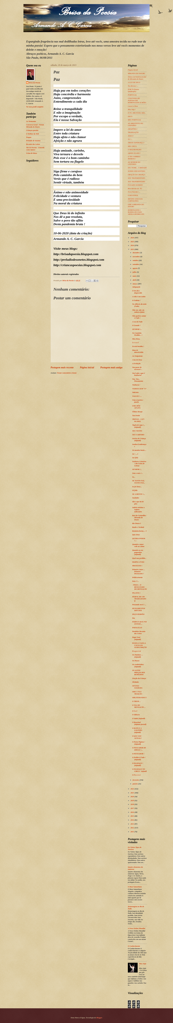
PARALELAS (137, 628)
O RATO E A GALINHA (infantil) (137, 730)
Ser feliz (135, 458)
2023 (132, 249)
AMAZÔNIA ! (132, 129)
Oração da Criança (139, 678)
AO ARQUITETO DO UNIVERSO (135, 124)
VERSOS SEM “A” (139, 389)
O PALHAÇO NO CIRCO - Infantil (139, 770)
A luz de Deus (137, 360)
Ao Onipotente (137, 356)
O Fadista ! (136, 300)
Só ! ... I (135, 454)
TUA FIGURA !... (134, 192)
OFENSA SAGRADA (137, 687)
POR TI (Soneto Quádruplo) (133, 90)
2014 (132, 820)
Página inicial (87, 367)
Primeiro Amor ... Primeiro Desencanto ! (138, 572)
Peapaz (28, 137)
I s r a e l (135, 343)
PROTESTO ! (137, 566)
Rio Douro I (136, 523)
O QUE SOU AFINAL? (137, 737)
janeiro (135, 784)
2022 (132, 789)
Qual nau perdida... (139, 558)
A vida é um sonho (138, 297)
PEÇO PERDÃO (138, 614)
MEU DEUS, (132, 146)
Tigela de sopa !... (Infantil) (138, 426)
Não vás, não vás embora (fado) (138, 311)
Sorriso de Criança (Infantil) (139, 439)
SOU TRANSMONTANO (136, 178)
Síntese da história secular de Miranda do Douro (137, 78)
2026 (132, 238)
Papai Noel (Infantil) (136, 638)
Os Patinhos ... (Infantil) (137, 656)
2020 (132, 797)
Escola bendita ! (138, 346)
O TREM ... (136, 701)
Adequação (136, 287)
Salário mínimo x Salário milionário (138, 510)
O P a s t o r (136, 775)
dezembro (136, 253)
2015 (132, 816)
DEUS (130, 116)
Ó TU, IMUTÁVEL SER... (137, 113)
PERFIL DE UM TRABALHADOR (139, 599)
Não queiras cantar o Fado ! (139, 317)
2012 (132, 828)
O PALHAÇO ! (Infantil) (137, 764)
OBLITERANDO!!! (139, 698)
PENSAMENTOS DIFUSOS (138, 609)
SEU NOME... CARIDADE (137, 168)
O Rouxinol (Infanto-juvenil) (139, 723)
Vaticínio (135, 392)
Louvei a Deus (133, 106)
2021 (132, 793)
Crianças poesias (32, 130)
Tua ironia (136, 415)
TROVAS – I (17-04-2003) (138, 420)
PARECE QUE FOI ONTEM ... (139, 623)
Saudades (135, 498)
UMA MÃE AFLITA (136, 407)
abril (134, 280)
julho (135, 272)
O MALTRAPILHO (134, 150)
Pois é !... (135, 581)
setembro (136, 264)
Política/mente (137, 577)
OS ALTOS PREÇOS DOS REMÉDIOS (138, 672)
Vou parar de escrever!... (137, 368)
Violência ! (136, 385)
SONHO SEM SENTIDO (136, 171)
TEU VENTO (137, 431)
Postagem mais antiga (111, 367)
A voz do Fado (137, 322)
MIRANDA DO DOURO (136, 73)
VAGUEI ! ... (137, 396)
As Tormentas (31, 121)
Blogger (99, 1018)
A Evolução (136, 363)
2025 (132, 242)
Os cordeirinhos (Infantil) (138, 665)
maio (135, 276)
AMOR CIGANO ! (134, 153)
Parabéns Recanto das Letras (138, 632)
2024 (132, 245)
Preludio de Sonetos (33, 141)
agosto (135, 268)
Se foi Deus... (137, 487)
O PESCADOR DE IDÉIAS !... (139, 749)
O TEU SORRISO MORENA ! (134, 158)
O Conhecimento (134, 946)
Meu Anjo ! (132, 109)
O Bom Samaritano (135, 887)
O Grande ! (136, 325)
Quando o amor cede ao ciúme (138, 545)
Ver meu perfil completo (34, 107)
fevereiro (136, 780)
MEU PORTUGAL (134, 120)
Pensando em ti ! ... (139, 605)
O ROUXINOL (133, 195)
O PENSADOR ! (138, 754)
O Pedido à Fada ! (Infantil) (138, 758)
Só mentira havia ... (139, 450)
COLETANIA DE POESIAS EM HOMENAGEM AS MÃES (137, 100)
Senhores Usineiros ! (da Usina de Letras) (139, 464)
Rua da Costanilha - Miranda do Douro (139, 518)
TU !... (130, 139)
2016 (132, 812)
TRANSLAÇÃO (133, 132)
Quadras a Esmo (138, 562)
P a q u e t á (136, 651)
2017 (132, 808)
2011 (132, 832)
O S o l (134, 711)
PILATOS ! (136, 593)
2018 (132, 804)
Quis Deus (136, 535)
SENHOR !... (137, 329)
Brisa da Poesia (34, 83)
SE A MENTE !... (138, 494)
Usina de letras (31, 153)
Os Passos (135, 661)
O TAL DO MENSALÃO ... (139, 706)
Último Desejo (137, 412)
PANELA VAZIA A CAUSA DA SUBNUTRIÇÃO (139, 645)
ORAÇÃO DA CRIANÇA (136, 175)
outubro (136, 260)
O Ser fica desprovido (137, 292)
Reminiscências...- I (139, 531)
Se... (133, 477)
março (135, 284)
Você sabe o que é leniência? (138, 374)
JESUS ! (131, 136)
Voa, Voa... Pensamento (137, 380)
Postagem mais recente (62, 367)
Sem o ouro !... (137, 473)
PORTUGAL (132, 95)
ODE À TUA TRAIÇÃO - (137, 693)
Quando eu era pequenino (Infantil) (137, 552)
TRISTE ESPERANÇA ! (136, 143)
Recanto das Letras (33, 144)
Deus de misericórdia (137, 351)
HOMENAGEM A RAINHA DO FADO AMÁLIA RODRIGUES (136, 212)
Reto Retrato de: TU (135, 189)
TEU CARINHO (138, 435)
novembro (136, 257)
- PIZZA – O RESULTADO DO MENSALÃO (139, 587)
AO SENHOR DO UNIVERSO (134, 163)
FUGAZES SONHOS (135, 185)
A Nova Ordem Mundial (136, 928)
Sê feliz (134, 490)
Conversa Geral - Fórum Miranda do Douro (35, 126)
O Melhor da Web (32, 134)
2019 (132, 801)
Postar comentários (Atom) (66, 373)
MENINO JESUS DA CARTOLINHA (135, 200)
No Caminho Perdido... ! (137, 334)
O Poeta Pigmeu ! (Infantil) (138, 743)
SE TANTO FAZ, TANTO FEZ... (138, 482)
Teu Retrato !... (133, 86)
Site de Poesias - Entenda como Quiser (35, 149)
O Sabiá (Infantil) (138, 718)
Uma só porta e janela (137, 401)
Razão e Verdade (138, 527)
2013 (132, 824)
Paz (133, 618)
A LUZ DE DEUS (134, 82)
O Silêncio (136, 715)
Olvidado (135, 682)
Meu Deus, (136, 339)
